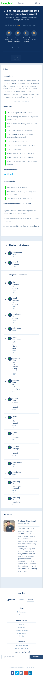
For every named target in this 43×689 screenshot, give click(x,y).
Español (21, 600)
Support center (21, 633)
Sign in (37, 3)
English (30, 599)
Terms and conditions (21, 630)
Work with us (21, 627)
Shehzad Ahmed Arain (27, 521)
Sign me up (36, 657)
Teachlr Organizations (21, 648)
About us (21, 624)
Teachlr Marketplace (21, 645)
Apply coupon (16, 58)
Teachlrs (21, 615)
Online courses (21, 612)
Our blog (21, 636)
